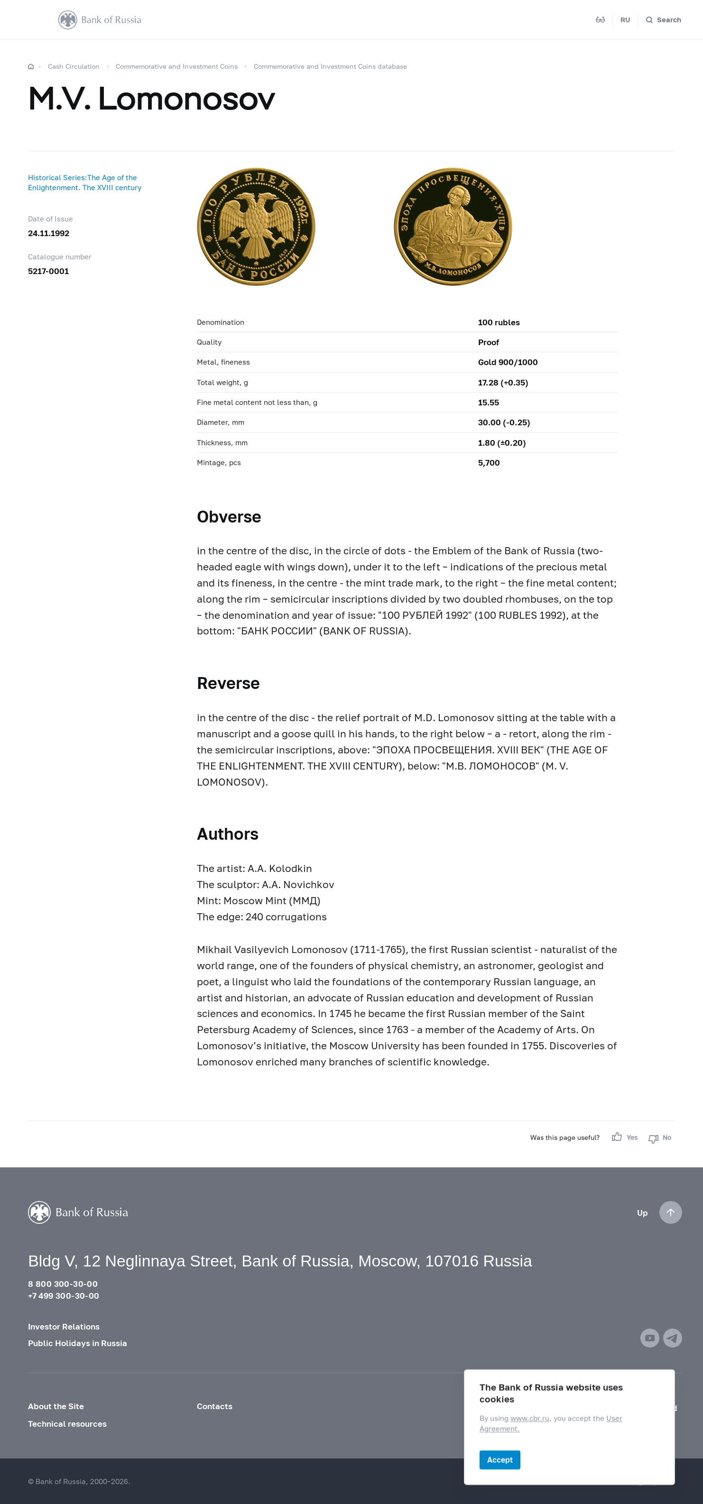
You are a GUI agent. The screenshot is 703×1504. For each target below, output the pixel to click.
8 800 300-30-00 (63, 1284)
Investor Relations (64, 1326)
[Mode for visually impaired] (600, 20)
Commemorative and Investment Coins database (330, 66)
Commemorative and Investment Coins (177, 66)
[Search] (663, 20)
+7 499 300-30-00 (63, 1296)
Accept (500, 1459)
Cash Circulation (74, 66)
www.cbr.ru (529, 1418)
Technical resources (67, 1424)
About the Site (56, 1406)
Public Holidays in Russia (77, 1343)
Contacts (214, 1406)
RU (625, 19)
